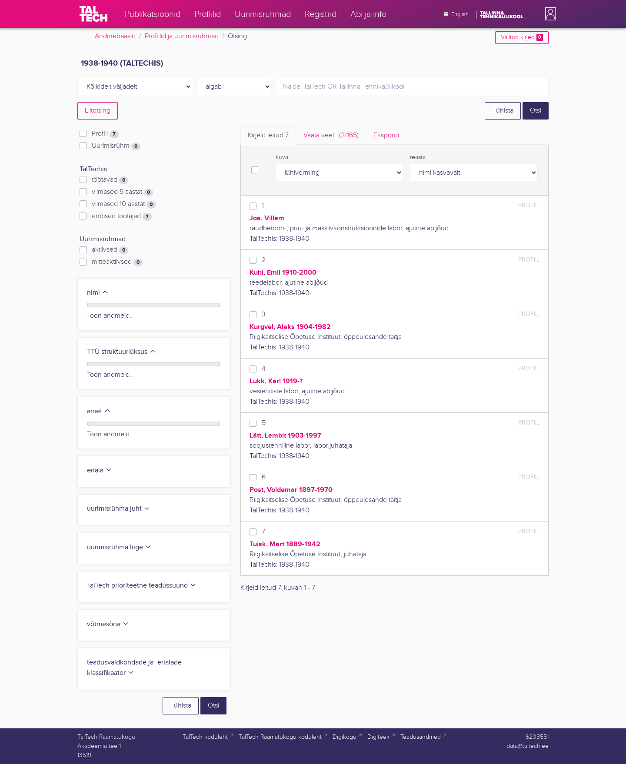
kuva (282, 157)
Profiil (105, 134)
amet (99, 411)
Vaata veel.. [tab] (331, 135)
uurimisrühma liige (119, 547)
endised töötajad (122, 216)
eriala (99, 470)
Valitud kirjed (522, 37)
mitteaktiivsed (117, 262)
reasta (418, 157)
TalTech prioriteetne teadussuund (141, 585)
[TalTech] (93, 14)
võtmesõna (108, 624)
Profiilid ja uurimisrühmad (182, 36)
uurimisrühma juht (118, 509)
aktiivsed (110, 250)
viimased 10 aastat (124, 204)
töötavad (110, 180)
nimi (98, 293)
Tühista (502, 110)
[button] (548, 14)
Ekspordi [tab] (386, 135)
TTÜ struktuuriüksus (121, 352)
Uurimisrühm (116, 146)
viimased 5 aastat (122, 192)
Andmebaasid (115, 36)
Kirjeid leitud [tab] (268, 135)
